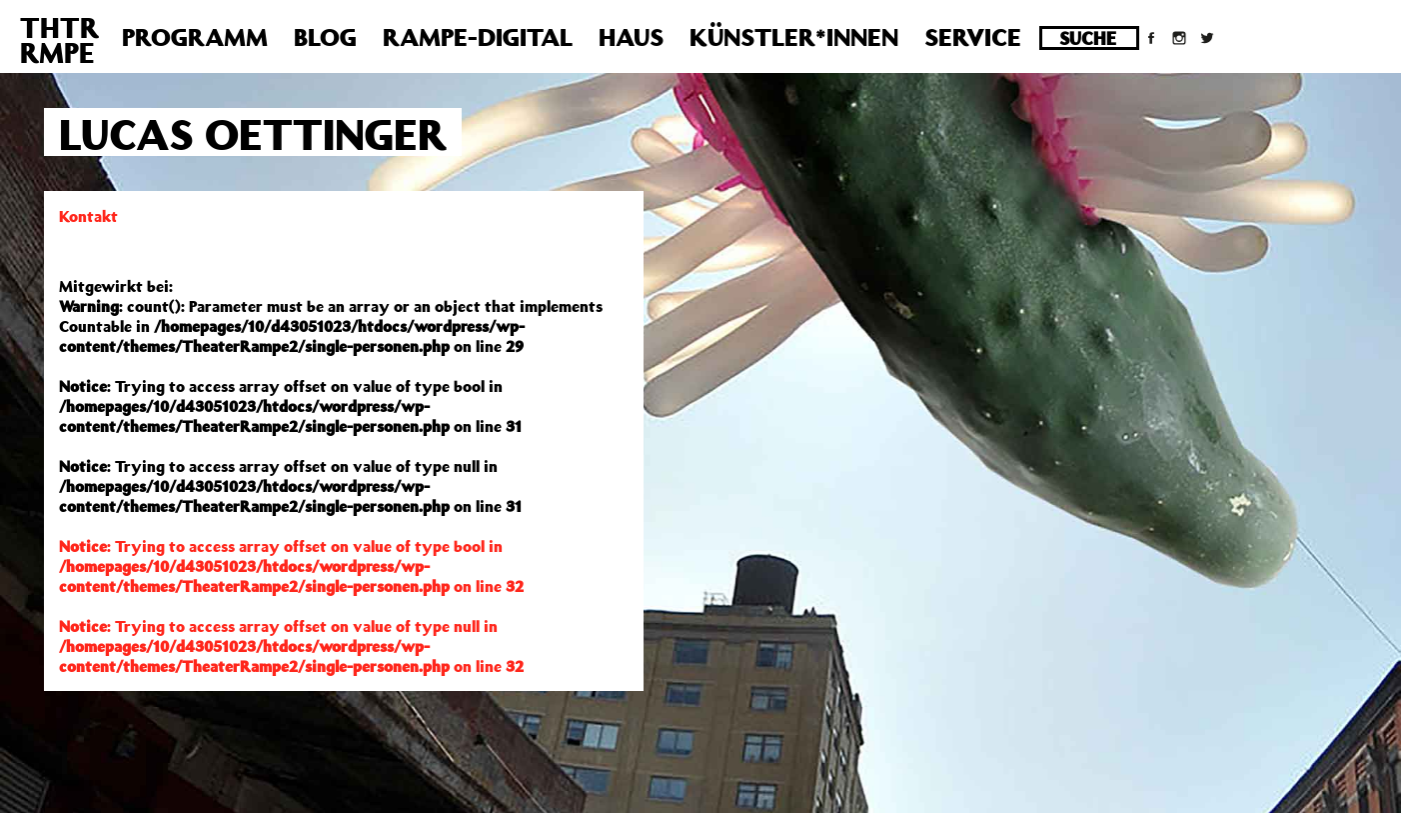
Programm (195, 37)
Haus (631, 37)
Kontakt (88, 216)
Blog (325, 37)
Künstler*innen (794, 37)
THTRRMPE (59, 40)
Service (972, 37)
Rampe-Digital (478, 37)
